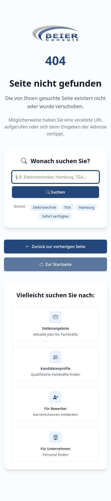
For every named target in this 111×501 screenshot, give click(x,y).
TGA (67, 207)
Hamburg (86, 207)
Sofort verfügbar (55, 216)
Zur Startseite (55, 264)
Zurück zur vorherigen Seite (55, 247)
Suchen (55, 192)
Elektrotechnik (44, 207)
